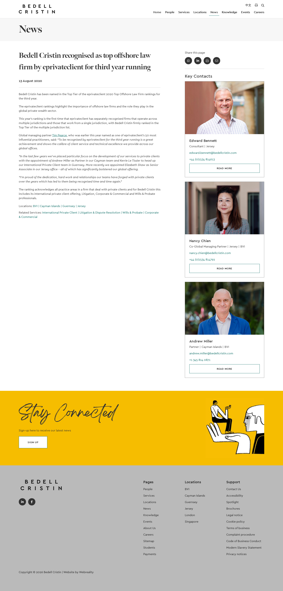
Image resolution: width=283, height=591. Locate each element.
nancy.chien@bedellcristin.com (210, 253)
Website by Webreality (78, 572)
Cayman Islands (51, 206)
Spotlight (232, 502)
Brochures (233, 508)
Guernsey (69, 206)
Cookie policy (235, 521)
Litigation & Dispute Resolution (101, 212)
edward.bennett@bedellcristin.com (213, 153)
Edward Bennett (203, 140)
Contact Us (233, 489)
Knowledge (229, 12)
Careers (259, 12)
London (190, 515)
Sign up (33, 442)
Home (157, 12)
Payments (149, 554)
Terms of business (238, 528)
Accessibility (234, 495)
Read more (224, 168)
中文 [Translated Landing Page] (248, 5)
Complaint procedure (240, 534)
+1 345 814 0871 (199, 360)
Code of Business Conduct (243, 541)
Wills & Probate (133, 212)
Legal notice (234, 515)
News (214, 12)
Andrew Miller (201, 341)
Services (184, 12)
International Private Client (61, 212)
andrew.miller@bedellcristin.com (211, 353)
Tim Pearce (59, 135)
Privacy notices (236, 554)
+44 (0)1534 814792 (202, 259)
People (169, 12)
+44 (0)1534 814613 (202, 159)
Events (245, 12)
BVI (36, 206)
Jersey (81, 206)
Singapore (191, 521)
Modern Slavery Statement (244, 547)
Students (149, 547)
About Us (149, 528)
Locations (199, 12)
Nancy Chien (200, 240)
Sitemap (148, 541)
